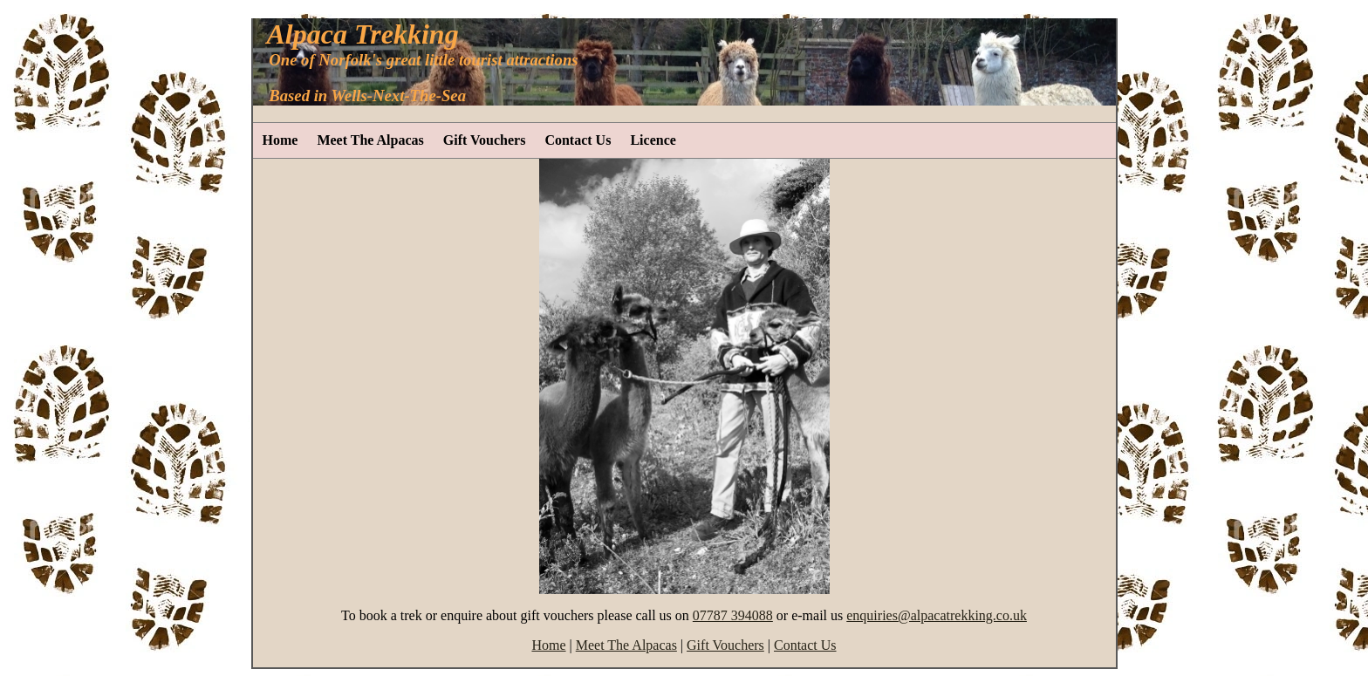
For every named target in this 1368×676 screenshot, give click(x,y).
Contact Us (577, 140)
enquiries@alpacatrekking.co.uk (936, 615)
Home (280, 140)
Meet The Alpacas (370, 140)
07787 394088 (733, 615)
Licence (652, 140)
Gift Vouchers (484, 140)
